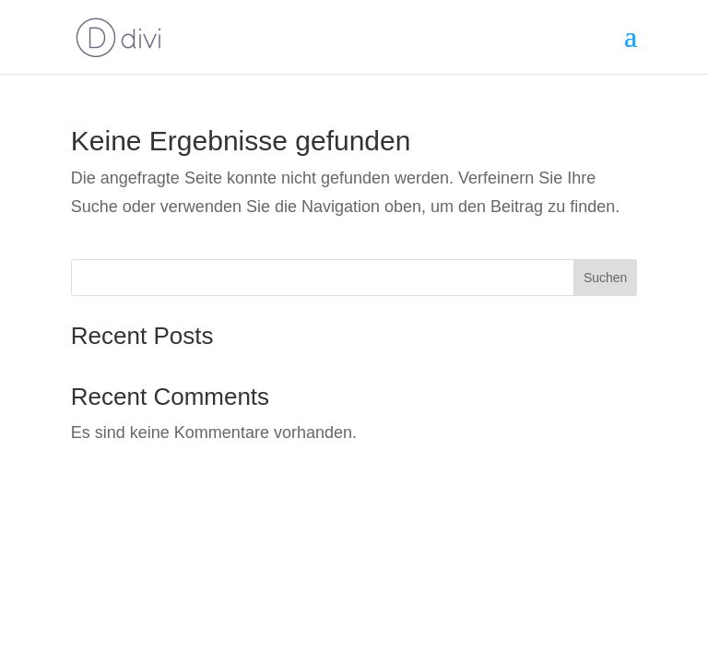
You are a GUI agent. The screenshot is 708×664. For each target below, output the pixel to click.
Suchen (605, 277)
